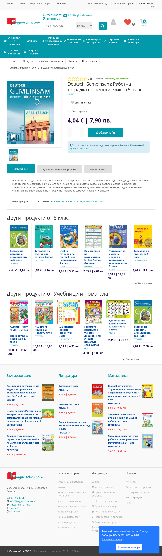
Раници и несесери (69, 516)
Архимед (63, 266)
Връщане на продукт (105, 506)
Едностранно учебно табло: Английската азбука (118, 325)
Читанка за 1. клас (69, 404)
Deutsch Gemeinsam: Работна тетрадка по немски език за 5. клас (41, 67)
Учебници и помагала (50, 61)
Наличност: (101, 78)
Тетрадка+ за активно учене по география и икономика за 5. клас (118, 258)
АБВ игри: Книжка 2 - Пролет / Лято (43, 329)
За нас (22, 3)
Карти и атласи (66, 527)
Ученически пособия (70, 501)
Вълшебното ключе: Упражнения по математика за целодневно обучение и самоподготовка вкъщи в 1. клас (124, 392)
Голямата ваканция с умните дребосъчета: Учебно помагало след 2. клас (92, 335)
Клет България (65, 339)
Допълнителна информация (59, 169)
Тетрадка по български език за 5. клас (44, 253)
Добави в (105, 132)
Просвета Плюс (140, 260)
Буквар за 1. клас (68, 385)
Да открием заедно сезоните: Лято (66, 331)
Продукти (28, 61)
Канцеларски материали (72, 506)
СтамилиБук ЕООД (20, 551)
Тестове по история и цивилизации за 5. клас (19, 255)
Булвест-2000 (14, 424)
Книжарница (51, 18)
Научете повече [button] (112, 539)
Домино (88, 266)
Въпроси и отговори (39, 3)
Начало (10, 3)
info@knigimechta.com (22, 501)
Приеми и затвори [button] (129, 547)
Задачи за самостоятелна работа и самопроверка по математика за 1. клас (123, 439)
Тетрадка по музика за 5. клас (141, 253)
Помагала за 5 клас (94, 201)
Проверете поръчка (124, 3)
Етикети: (48, 201)
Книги (61, 487)
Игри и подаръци (68, 522)
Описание (21, 169)
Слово (11, 399)
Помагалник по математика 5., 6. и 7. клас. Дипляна (93, 256)
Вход (153, 7)
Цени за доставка (80, 148)
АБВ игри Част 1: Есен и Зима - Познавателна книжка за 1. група (19, 334)
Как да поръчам (102, 487)
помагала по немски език (67, 201)
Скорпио (12, 450)
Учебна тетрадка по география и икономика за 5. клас (68, 256)
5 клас (72, 61)
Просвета (14, 263)
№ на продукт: (20, 201)
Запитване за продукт (98, 3)
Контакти (61, 3)
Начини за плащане (105, 501)
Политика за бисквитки (106, 511)
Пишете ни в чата (20, 504)
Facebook (14, 507)
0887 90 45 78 (52, 15)
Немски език (89, 61)
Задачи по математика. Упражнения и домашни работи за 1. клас (122, 418)
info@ (77, 15)
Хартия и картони (68, 511)
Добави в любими (83, 102)
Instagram (15, 511)
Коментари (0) (98, 169)
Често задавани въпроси (107, 516)
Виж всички (143, 283)
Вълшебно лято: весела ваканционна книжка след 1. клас (74, 425)
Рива (86, 348)
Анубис (71, 94)
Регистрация (146, 3)
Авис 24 (112, 333)
